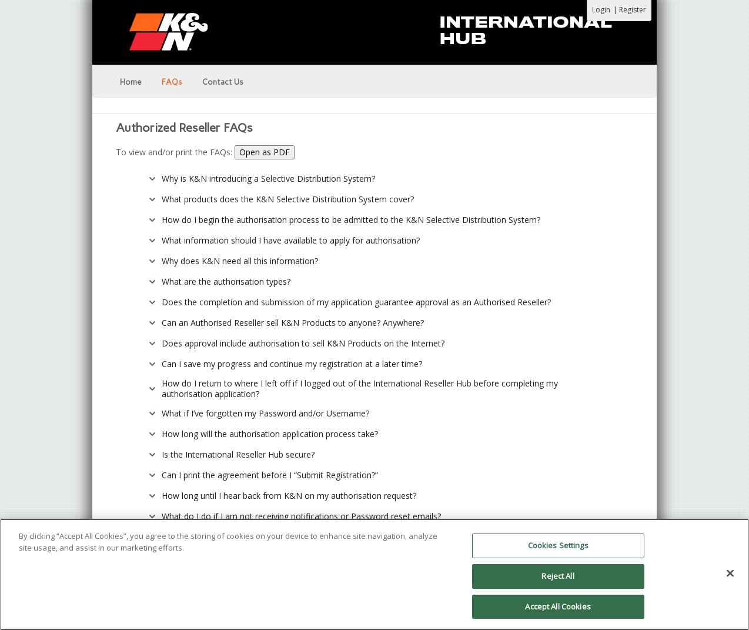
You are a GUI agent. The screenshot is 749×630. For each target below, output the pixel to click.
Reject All (557, 580)
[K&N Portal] (374, 30)
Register (632, 10)
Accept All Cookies (557, 611)
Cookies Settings (558, 550)
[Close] (730, 578)
